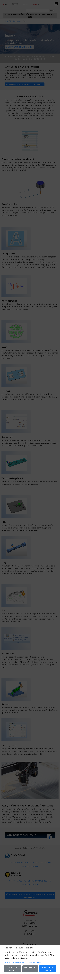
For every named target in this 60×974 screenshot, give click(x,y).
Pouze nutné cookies (12, 968)
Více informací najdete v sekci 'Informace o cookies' (23, 962)
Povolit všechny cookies (48, 968)
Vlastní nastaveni (30, 967)
